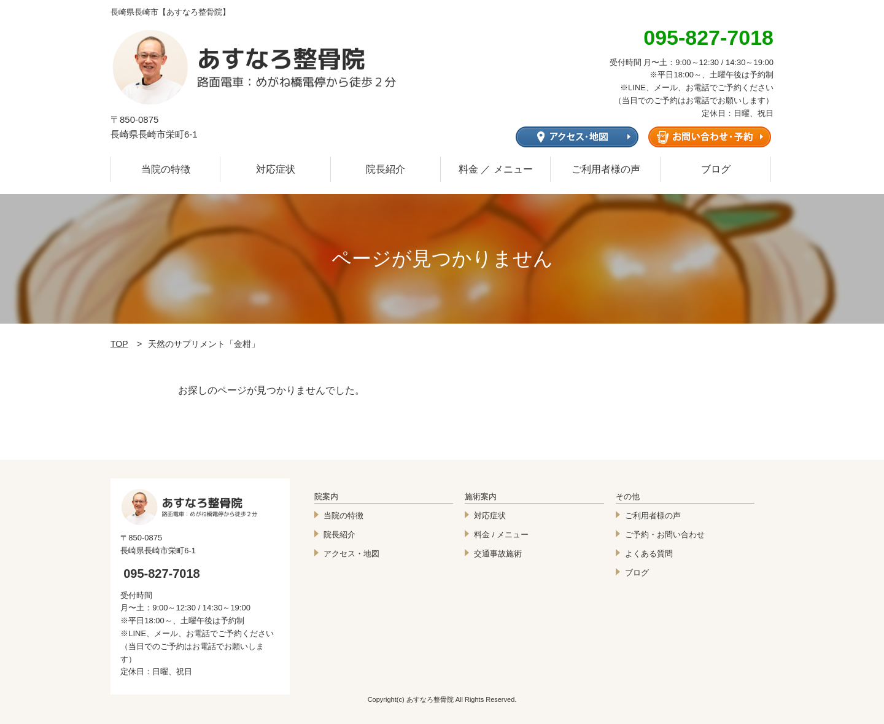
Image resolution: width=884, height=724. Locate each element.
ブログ (716, 169)
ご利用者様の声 (606, 169)
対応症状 (275, 169)
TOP (119, 344)
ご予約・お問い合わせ (665, 534)
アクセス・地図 (351, 553)
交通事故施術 (498, 553)
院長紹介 (385, 169)
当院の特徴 (165, 169)
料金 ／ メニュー (496, 169)
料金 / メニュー (501, 534)
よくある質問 (649, 553)
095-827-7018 (161, 573)
